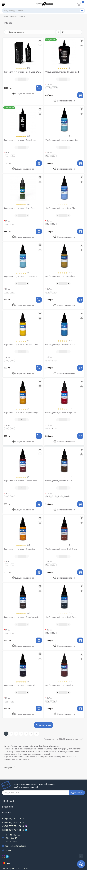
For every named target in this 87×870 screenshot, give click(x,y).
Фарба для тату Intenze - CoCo (58, 480)
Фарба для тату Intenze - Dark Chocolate (21, 617)
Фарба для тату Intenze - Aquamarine (61, 140)
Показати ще (43, 725)
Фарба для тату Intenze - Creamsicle (19, 549)
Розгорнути (10, 767)
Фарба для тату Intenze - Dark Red (60, 685)
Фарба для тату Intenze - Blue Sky (59, 344)
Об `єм (49, 85)
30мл (54, 156)
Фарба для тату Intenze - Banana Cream (21, 344)
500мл (54, 88)
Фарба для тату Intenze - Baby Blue (60, 208)
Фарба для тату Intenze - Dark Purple (20, 685)
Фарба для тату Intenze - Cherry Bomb (20, 480)
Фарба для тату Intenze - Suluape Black (62, 72)
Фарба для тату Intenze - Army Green (20, 208)
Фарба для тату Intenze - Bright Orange (21, 412)
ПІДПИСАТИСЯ (77, 793)
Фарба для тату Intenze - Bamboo (60, 276)
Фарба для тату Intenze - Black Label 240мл (22, 72)
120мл (66, 497)
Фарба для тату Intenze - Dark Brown (61, 549)
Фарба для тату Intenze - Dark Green (61, 617)
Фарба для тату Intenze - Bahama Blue (20, 276)
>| (37, 733)
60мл (60, 497)
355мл (13, 156)
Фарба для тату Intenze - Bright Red (60, 412)
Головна (5, 16)
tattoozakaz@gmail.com (15, 846)
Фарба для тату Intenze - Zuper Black (20, 140)
